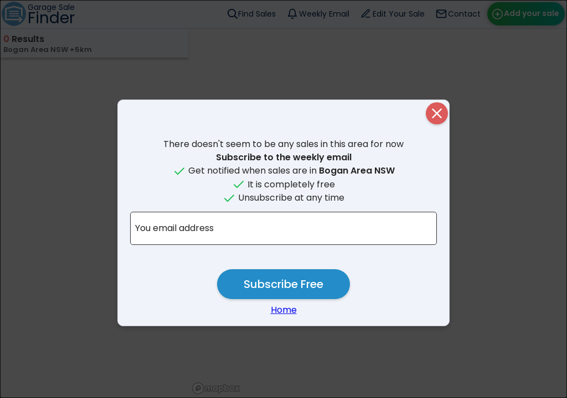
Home (284, 309)
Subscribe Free (283, 284)
